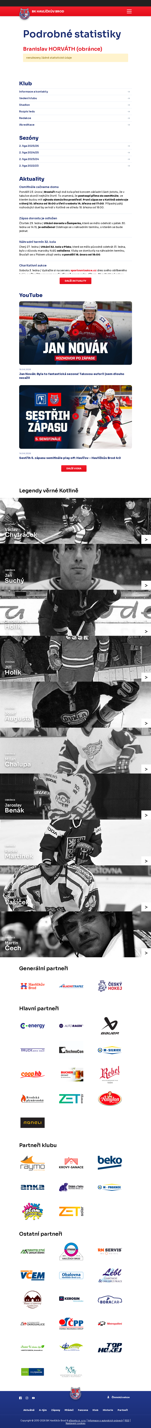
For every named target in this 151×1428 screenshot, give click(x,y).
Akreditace (26, 124)
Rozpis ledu (27, 111)
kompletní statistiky (108, 67)
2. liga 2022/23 (29, 165)
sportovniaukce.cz (84, 270)
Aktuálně (28, 1409)
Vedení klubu (28, 98)
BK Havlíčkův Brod (48, 11)
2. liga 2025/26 (29, 146)
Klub (95, 1409)
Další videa (73, 468)
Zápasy (55, 1409)
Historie (108, 1409)
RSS (127, 1419)
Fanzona (83, 1409)
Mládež (69, 1409)
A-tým (43, 1409)
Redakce (25, 118)
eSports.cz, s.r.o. (77, 1419)
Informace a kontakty (33, 91)
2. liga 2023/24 (29, 159)
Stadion (24, 105)
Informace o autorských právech (105, 1419)
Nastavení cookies (75, 1422)
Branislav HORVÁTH (49, 49)
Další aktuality (75, 280)
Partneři (123, 1409)
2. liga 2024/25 (29, 152)
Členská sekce (118, 1396)
